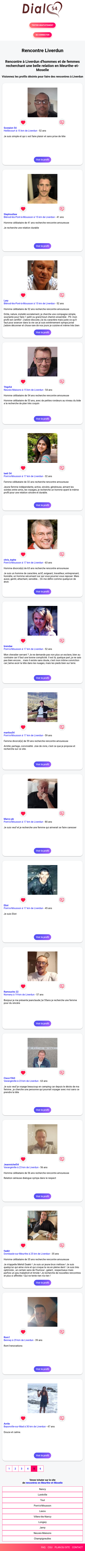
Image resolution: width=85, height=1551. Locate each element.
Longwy (42, 1522)
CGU (50, 1547)
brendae (8, 646)
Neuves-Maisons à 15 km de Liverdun (23, 389)
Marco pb (9, 819)
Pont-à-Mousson (42, 1505)
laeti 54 (8, 473)
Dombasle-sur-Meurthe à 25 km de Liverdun (27, 1253)
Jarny (42, 1527)
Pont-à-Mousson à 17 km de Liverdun (23, 476)
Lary (6, 300)
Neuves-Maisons (42, 1533)
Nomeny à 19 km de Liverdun (19, 994)
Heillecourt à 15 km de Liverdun (20, 130)
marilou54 (9, 732)
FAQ (43, 1547)
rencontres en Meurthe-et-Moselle (44, 1482)
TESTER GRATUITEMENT (42, 25)
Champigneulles (42, 1538)
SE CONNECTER (42, 35)
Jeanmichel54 (11, 1164)
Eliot (6, 905)
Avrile (7, 1423)
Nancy (42, 1489)
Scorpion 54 (10, 127)
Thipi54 (8, 387)
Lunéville (42, 1494)
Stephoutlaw (10, 214)
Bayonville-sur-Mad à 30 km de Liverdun (25, 1426)
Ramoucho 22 (11, 991)
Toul (42, 1500)
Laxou (42, 1511)
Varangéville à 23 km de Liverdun (21, 1081)
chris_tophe (10, 559)
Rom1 (7, 1337)
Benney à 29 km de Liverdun (18, 1340)
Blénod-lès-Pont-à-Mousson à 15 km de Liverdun (29, 217)
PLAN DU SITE (62, 1547)
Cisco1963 (9, 1078)
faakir (7, 1251)
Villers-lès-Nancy (42, 1516)
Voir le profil (42, 159)
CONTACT (77, 1547)
